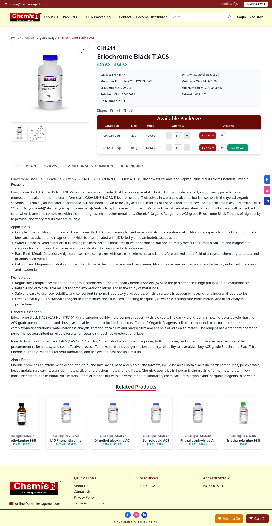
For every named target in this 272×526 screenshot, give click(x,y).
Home (15, 38)
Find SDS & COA (256, 4)
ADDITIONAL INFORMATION (90, 166)
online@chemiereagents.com (37, 503)
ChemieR (28, 38)
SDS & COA (147, 486)
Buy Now (208, 136)
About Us (51, 17)
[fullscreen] (82, 52)
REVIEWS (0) (52, 166)
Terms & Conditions (89, 503)
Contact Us (82, 491)
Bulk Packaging (101, 17)
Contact (126, 17)
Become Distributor (152, 17)
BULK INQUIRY (131, 166)
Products (73, 17)
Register (256, 17)
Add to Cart (238, 148)
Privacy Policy (84, 497)
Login (241, 17)
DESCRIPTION (25, 166)
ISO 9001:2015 (214, 486)
